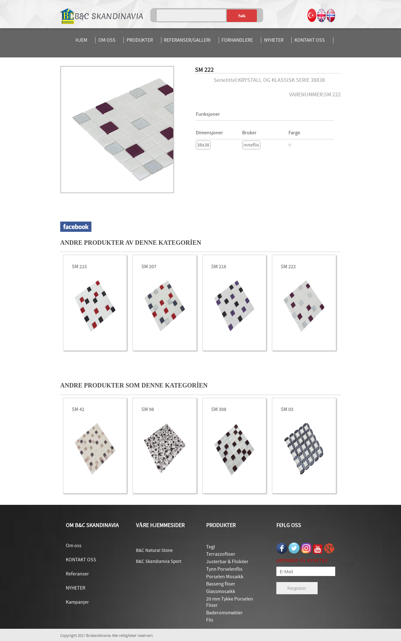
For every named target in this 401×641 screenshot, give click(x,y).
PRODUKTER (140, 40)
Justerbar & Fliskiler (227, 561)
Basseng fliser (220, 584)
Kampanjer (77, 602)
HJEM (81, 40)
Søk (242, 15)
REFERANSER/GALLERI (187, 40)
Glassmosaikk (220, 591)
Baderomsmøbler (224, 613)
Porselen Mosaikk (224, 577)
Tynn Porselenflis (224, 569)
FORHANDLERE (237, 40)
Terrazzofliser (220, 554)
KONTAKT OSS (309, 40)
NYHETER (274, 40)
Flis (209, 620)
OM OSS (107, 40)
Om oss (73, 545)
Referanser (77, 574)
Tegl (210, 547)
